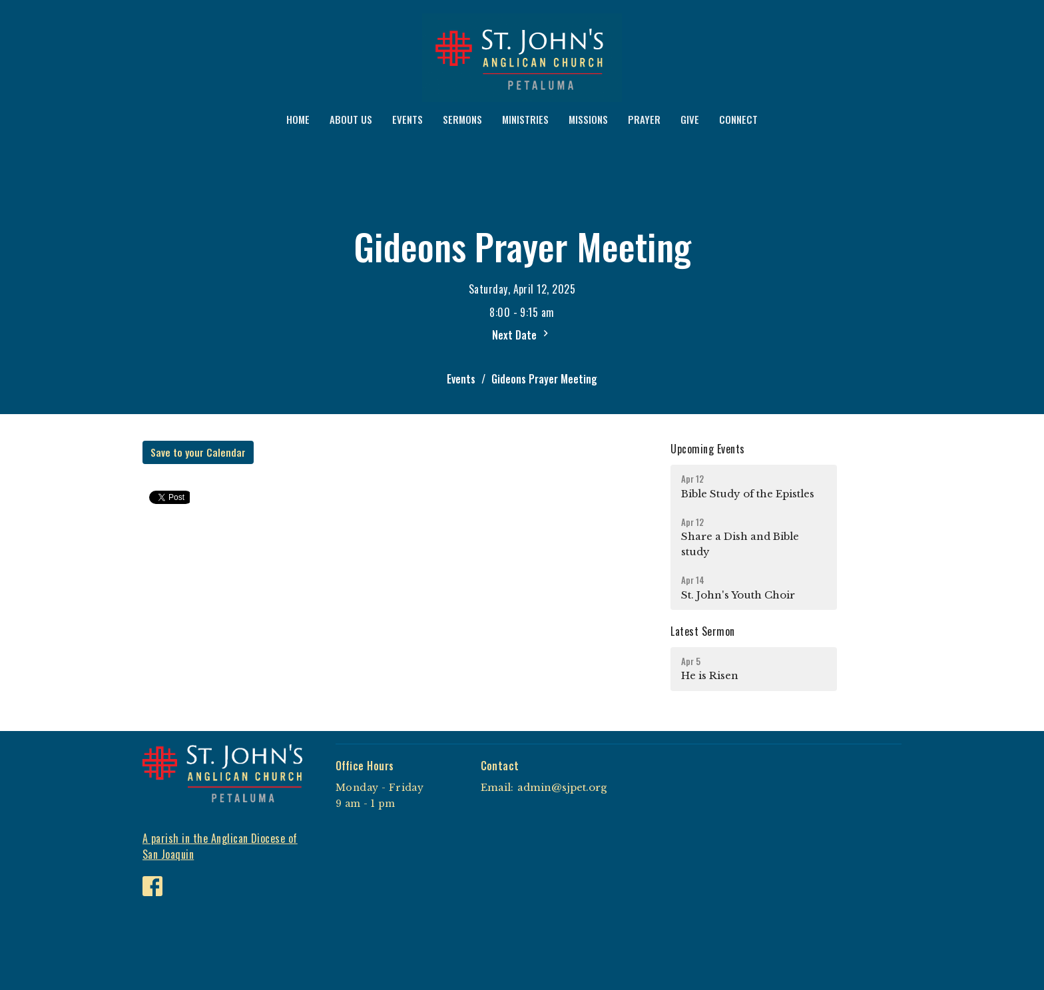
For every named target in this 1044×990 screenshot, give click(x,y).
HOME (298, 119)
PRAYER (644, 119)
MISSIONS (588, 119)
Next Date (522, 335)
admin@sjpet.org (562, 787)
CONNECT (738, 119)
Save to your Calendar (198, 452)
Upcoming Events (707, 449)
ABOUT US (351, 119)
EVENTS (407, 119)
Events (461, 379)
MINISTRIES (525, 119)
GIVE (689, 119)
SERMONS (462, 119)
